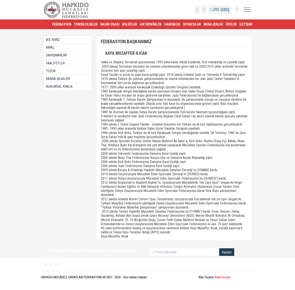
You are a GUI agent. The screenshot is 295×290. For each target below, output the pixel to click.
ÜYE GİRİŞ (219, 9)
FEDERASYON (61, 24)
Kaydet (226, 252)
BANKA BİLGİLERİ (58, 79)
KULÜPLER (129, 24)
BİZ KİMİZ (53, 40)
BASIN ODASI (109, 24)
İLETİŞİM (245, 24)
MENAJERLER (213, 24)
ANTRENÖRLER (151, 24)
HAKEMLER (172, 24)
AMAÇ (50, 47)
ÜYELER (231, 24)
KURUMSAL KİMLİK (59, 86)
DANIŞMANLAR (56, 55)
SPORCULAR (192, 24)
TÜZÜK (51, 71)
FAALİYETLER (55, 63)
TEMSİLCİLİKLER (86, 24)
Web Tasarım (214, 277)
